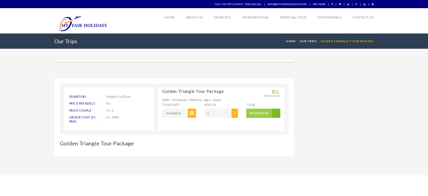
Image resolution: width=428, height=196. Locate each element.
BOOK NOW (259, 113)
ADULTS (210, 104)
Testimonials (329, 17)
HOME (291, 41)
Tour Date (170, 104)
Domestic (222, 17)
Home (169, 17)
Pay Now (319, 4)
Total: (251, 104)
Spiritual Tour (293, 17)
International (255, 17)
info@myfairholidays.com (287, 4)
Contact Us (363, 17)
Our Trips (308, 41)
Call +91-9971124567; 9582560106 (238, 4)
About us (194, 17)
